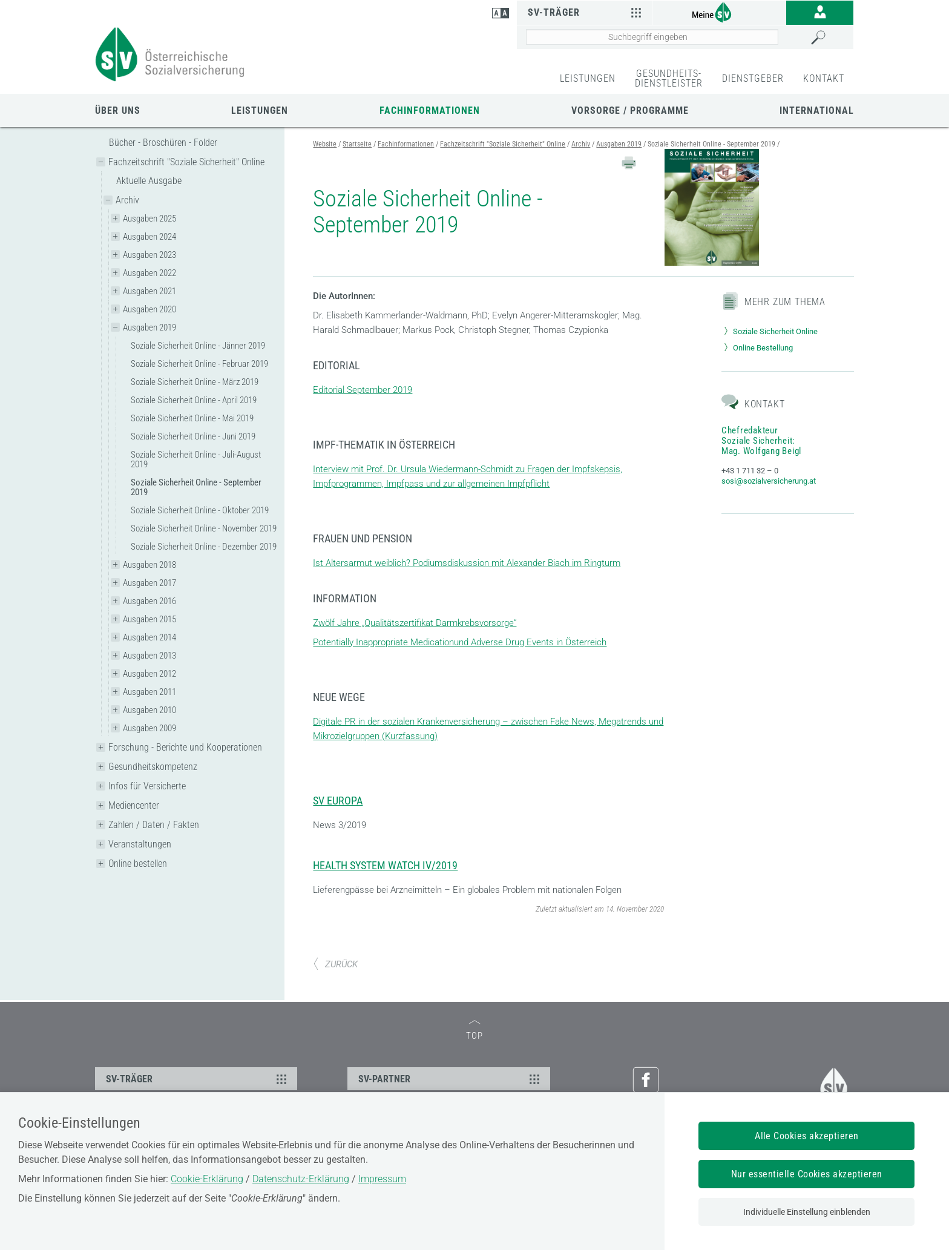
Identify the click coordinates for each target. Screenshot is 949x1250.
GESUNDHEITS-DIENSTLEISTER (669, 78)
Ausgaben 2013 (149, 655)
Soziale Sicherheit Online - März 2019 (194, 382)
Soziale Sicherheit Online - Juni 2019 (193, 436)
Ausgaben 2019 (149, 327)
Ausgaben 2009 (149, 728)
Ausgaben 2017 (149, 582)
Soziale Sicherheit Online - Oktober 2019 (200, 510)
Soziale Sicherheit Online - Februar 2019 (199, 363)
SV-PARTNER (450, 1079)
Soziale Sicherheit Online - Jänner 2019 (198, 345)
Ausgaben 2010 (149, 710)
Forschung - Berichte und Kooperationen (185, 747)
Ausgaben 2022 (149, 273)
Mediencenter (133, 805)
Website (325, 144)
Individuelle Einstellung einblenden (806, 1212)
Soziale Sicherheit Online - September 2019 (196, 487)
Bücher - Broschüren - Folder (163, 142)
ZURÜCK (335, 964)
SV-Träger (586, 12)
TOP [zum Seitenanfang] (474, 1030)
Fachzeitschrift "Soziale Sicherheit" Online (186, 162)
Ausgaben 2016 (149, 601)
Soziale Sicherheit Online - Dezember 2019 (204, 546)
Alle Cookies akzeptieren (807, 1136)
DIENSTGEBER (753, 78)
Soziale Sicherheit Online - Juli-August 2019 (196, 459)
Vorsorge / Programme (630, 110)
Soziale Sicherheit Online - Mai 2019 (192, 418)
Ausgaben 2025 (149, 218)
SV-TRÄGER (198, 1079)
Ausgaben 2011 (149, 691)
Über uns (117, 110)
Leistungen (259, 110)
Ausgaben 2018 (149, 564)
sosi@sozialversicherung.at (768, 480)
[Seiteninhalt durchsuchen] (652, 37)
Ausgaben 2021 (149, 291)
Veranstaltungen (139, 844)
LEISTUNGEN (588, 78)
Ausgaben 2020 (149, 309)
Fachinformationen (429, 110)
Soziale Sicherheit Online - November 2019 (204, 528)
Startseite (357, 144)
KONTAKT (823, 78)
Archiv (127, 200)
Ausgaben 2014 (149, 637)
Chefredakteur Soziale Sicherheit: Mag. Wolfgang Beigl (761, 440)
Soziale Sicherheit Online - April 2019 (194, 400)
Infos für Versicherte (147, 786)
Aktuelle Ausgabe (149, 180)
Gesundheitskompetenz (152, 766)
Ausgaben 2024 (149, 236)
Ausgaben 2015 (149, 619)
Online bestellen (137, 863)
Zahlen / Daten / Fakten (153, 825)
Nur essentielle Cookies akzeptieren (806, 1174)
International (817, 110)
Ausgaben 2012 (149, 673)
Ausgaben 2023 (149, 254)
